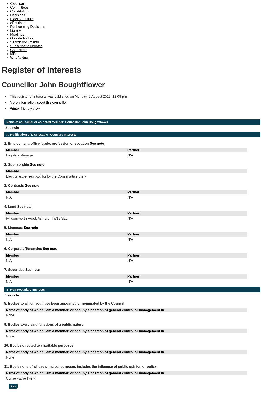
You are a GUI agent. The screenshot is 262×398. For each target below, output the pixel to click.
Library (15, 30)
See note (12, 127)
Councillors (18, 50)
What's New (19, 57)
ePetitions (17, 23)
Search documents (24, 42)
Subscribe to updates (26, 46)
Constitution (19, 11)
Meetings (17, 34)
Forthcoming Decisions (27, 27)
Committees (19, 7)
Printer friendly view (25, 108)
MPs (13, 54)
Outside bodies (21, 38)
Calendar (17, 3)
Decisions (17, 15)
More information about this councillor (38, 102)
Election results (22, 19)
